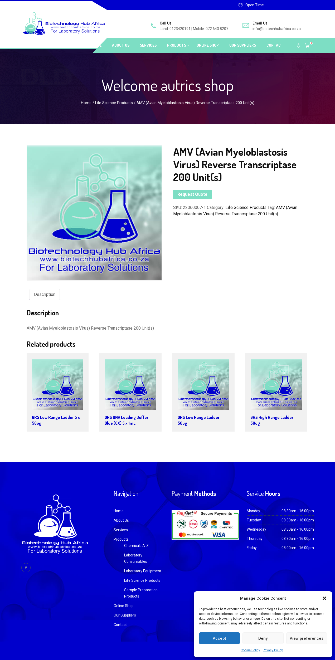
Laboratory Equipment (142, 571)
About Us (120, 45)
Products (176, 45)
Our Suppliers (242, 45)
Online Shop (208, 45)
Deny (263, 638)
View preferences (306, 638)
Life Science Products (114, 102)
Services (148, 45)
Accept (219, 638)
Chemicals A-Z (136, 546)
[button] (324, 598)
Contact (274, 45)
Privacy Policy (273, 650)
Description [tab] (44, 294)
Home (96, 45)
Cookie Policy (250, 650)
